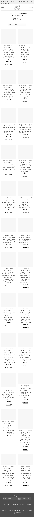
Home (9, 14)
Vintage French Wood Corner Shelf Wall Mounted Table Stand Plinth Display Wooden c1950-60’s (25, 129)
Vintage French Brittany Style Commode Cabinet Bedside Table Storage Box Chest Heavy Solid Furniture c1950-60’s (9, 429)
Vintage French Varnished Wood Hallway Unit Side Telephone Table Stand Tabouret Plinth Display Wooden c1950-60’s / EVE (8, 53)
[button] (2, 7)
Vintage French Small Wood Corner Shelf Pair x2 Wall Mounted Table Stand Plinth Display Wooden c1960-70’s (25, 167)
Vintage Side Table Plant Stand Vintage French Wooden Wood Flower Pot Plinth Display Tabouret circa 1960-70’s (25, 392)
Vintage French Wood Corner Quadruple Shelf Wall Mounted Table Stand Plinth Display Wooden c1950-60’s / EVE (8, 93)
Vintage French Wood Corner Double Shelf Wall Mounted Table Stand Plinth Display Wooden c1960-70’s (25, 203)
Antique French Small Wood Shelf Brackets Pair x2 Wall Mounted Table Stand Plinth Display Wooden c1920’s (8, 203)
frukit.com (19, 513)
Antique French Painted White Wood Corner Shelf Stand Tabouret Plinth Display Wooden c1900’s (8, 130)
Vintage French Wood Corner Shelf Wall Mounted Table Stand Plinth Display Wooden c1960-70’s (9, 166)
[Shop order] (17, 24)
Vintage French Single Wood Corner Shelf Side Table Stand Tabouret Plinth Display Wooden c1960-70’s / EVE (25, 53)
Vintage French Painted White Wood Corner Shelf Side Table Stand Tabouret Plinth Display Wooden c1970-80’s (8, 316)
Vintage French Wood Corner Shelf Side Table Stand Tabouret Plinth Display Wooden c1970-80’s (25, 92)
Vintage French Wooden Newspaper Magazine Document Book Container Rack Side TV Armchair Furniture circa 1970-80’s (25, 356)
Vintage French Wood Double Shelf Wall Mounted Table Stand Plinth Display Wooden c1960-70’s (9, 239)
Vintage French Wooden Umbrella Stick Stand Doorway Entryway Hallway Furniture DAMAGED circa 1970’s (8, 395)
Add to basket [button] (8, 64)
